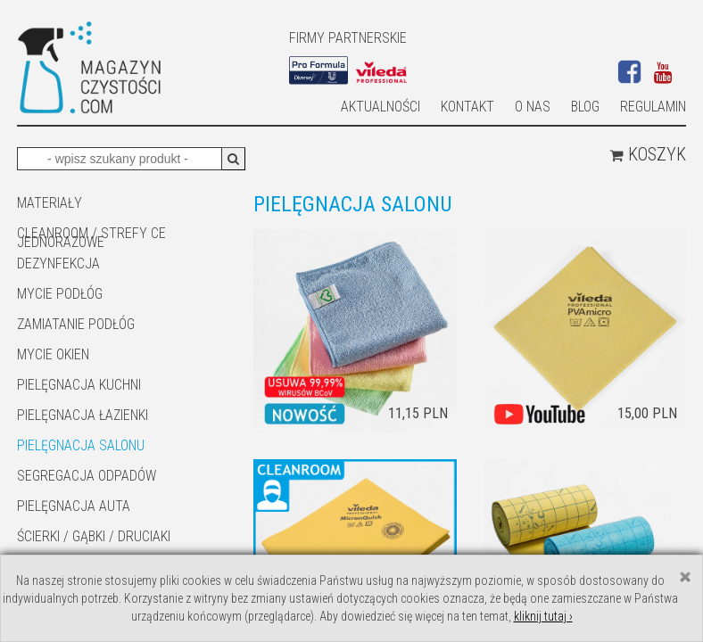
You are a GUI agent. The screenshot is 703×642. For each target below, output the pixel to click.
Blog (585, 106)
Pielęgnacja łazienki (82, 415)
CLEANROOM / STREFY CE (91, 233)
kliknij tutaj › (543, 616)
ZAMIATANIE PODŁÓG (76, 324)
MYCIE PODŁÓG (60, 293)
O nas (532, 106)
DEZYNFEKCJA (58, 263)
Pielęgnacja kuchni (79, 384)
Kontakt (467, 106)
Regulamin (653, 106)
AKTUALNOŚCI (380, 106)
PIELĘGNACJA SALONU (81, 445)
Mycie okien (53, 354)
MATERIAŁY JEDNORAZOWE (60, 204)
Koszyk (647, 154)
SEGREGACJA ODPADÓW (86, 475)
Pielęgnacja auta (73, 506)
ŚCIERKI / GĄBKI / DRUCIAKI (93, 536)
